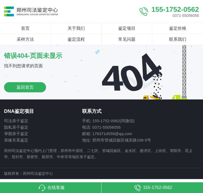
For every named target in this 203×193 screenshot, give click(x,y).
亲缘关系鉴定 (16, 140)
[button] (51, 187)
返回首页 (25, 87)
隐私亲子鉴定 (16, 127)
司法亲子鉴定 (16, 120)
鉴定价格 (177, 28)
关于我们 (76, 28)
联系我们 (177, 39)
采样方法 (25, 39)
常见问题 (126, 39)
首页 (25, 28)
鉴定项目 (126, 28)
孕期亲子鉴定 (16, 133)
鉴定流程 (76, 39)
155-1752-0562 (175, 9)
